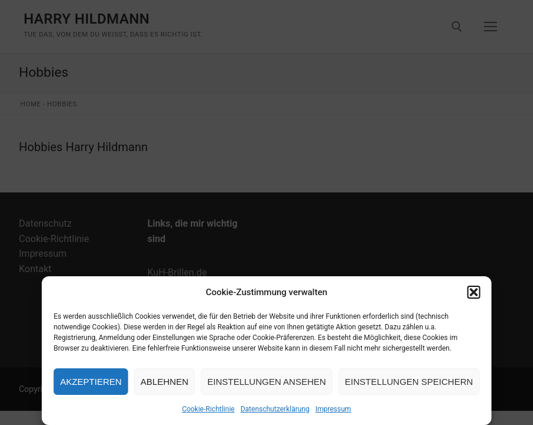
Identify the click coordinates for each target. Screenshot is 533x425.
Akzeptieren (91, 382)
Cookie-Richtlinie (208, 409)
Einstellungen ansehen (266, 382)
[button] (473, 292)
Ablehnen (164, 382)
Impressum (333, 409)
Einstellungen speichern (409, 382)
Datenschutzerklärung (275, 409)
